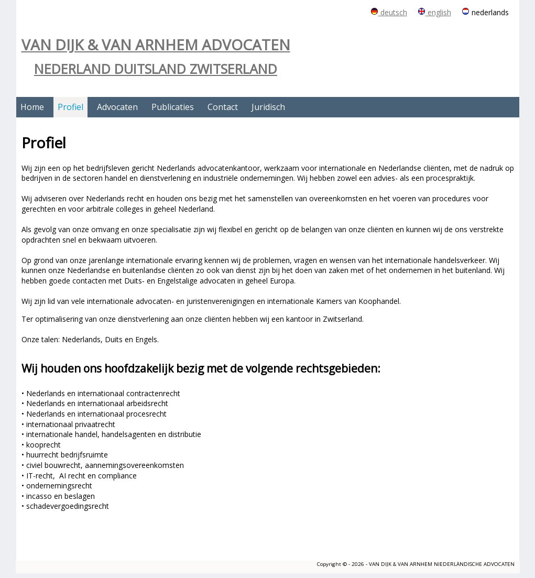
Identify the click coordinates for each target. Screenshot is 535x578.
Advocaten (117, 107)
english (434, 12)
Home (32, 107)
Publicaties (172, 107)
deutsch (388, 12)
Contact (223, 107)
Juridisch (268, 107)
